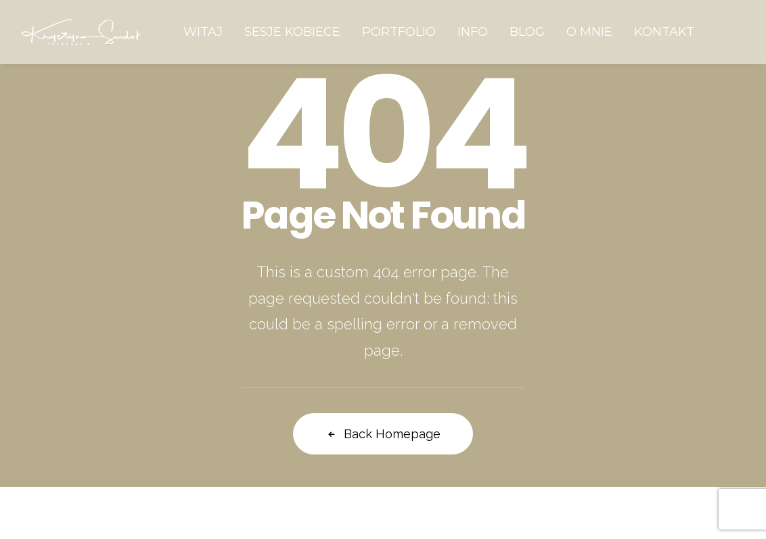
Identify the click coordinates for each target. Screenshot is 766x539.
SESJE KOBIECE (292, 31)
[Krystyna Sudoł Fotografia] (81, 31)
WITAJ (203, 31)
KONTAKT (664, 31)
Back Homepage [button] (383, 434)
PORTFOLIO (399, 31)
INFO (472, 31)
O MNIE (589, 31)
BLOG (527, 31)
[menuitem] (203, 32)
